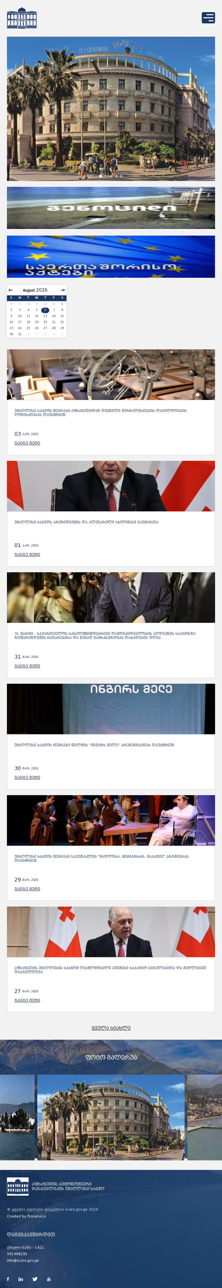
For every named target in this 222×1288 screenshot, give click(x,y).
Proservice (36, 1216)
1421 (39, 1248)
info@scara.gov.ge (23, 1261)
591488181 (17, 1254)
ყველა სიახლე (111, 1028)
